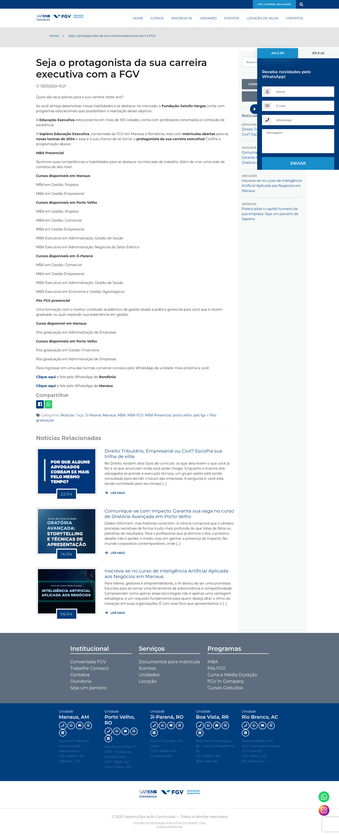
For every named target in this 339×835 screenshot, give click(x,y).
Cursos (157, 18)
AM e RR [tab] (277, 53)
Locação (148, 681)
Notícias (67, 415)
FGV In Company (225, 681)
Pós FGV (216, 668)
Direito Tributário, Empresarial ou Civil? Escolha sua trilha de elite (163, 453)
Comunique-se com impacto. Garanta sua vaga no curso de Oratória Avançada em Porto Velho (169, 513)
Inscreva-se (181, 18)
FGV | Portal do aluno (274, 4)
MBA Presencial (158, 415)
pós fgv (200, 415)
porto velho (182, 415)
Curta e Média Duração (232, 674)
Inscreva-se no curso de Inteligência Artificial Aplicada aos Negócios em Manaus (166, 573)
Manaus (109, 415)
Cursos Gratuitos (225, 687)
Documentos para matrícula (169, 661)
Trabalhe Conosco (89, 668)
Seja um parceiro (88, 687)
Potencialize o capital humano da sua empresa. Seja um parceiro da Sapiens (270, 214)
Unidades (208, 18)
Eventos (231, 18)
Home (138, 18)
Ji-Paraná (93, 415)
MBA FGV (135, 415)
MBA (122, 415)
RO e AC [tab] (318, 53)
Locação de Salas (262, 18)
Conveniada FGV (88, 661)
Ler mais (115, 493)
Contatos (294, 18)
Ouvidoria (80, 681)
